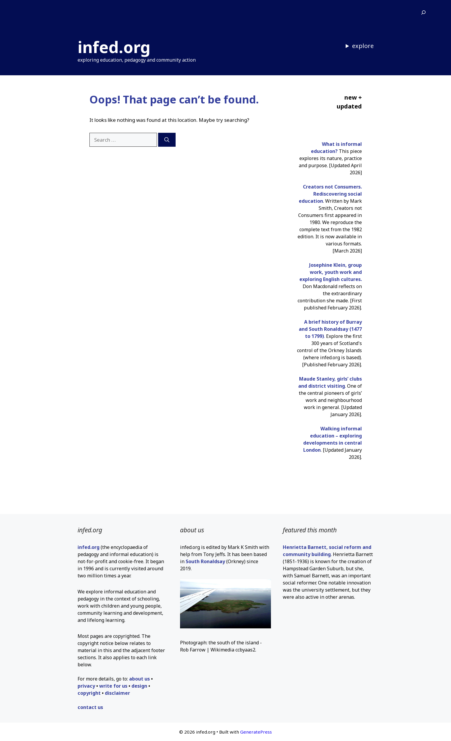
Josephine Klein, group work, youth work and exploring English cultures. (330, 272)
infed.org (114, 47)
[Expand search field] (423, 13)
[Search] (167, 140)
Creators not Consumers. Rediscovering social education (330, 193)
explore (363, 46)
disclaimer (117, 693)
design (139, 686)
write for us (113, 686)
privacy (86, 686)
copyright (89, 693)
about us (139, 678)
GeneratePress (256, 732)
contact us (90, 707)
